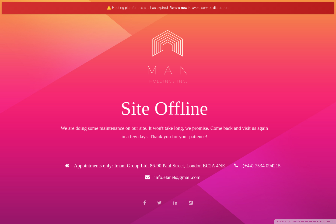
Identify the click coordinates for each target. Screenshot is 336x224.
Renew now (179, 8)
